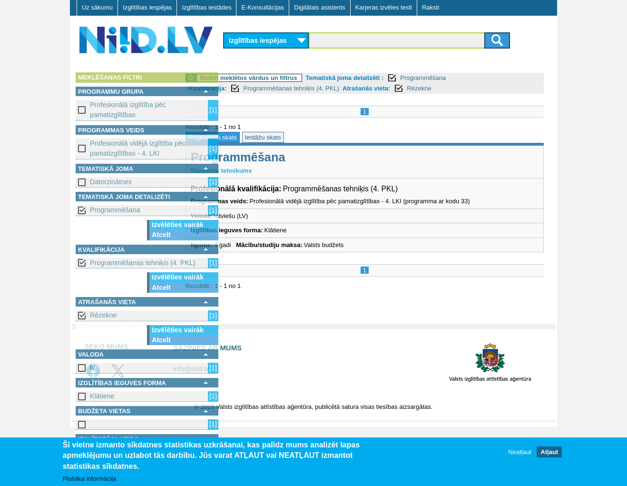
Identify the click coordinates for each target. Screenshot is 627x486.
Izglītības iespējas (147, 7)
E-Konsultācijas (262, 7)
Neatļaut (519, 452)
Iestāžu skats (303, 137)
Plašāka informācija (90, 479)
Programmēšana (115, 210)
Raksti (430, 7)
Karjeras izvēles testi (383, 7)
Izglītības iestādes (206, 7)
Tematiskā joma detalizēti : (385, 77)
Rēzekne (103, 315)
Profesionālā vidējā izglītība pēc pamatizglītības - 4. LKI (138, 148)
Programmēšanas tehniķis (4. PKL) (143, 263)
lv (92, 367)
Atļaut (549, 452)
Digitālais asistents (319, 7)
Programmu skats (253, 137)
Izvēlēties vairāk (178, 224)
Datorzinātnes (111, 182)
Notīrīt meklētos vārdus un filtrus (289, 77)
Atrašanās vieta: (407, 88)
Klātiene (102, 396)
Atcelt (161, 234)
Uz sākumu (97, 7)
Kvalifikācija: (248, 88)
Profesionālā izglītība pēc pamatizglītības (128, 110)
